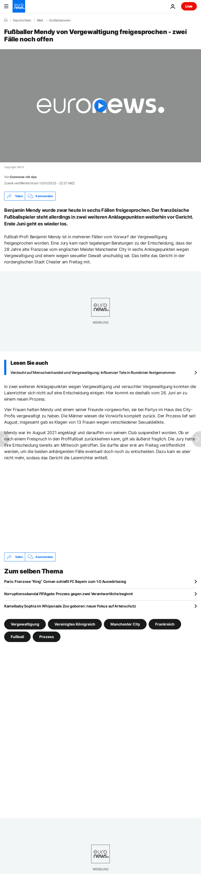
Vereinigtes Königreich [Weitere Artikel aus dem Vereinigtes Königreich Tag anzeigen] (74, 624)
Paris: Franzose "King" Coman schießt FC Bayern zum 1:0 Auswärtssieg (65, 581)
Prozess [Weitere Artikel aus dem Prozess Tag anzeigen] (46, 636)
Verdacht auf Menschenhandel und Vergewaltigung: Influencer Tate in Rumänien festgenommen (92, 372)
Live (189, 6)
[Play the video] (100, 105)
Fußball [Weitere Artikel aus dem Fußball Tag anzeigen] (17, 636)
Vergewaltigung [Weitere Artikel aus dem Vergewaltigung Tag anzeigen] (25, 624)
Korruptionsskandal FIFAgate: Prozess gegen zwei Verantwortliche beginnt (68, 593)
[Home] (5, 20)
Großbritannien (60, 20)
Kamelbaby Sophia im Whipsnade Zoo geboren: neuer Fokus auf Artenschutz (70, 606)
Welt (40, 20)
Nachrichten (22, 20)
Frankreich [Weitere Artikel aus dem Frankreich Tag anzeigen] (165, 624)
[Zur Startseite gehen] (19, 6)
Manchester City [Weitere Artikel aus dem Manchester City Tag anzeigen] (125, 624)
